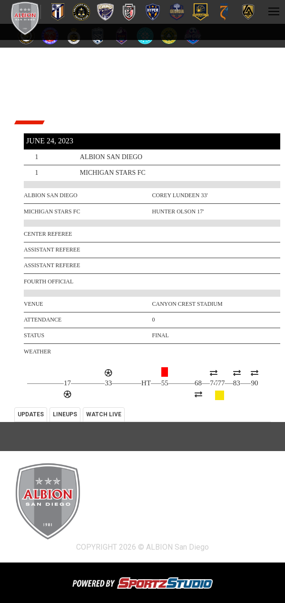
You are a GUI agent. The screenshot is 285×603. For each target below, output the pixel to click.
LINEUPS (65, 414)
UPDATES (31, 414)
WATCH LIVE (103, 414)
